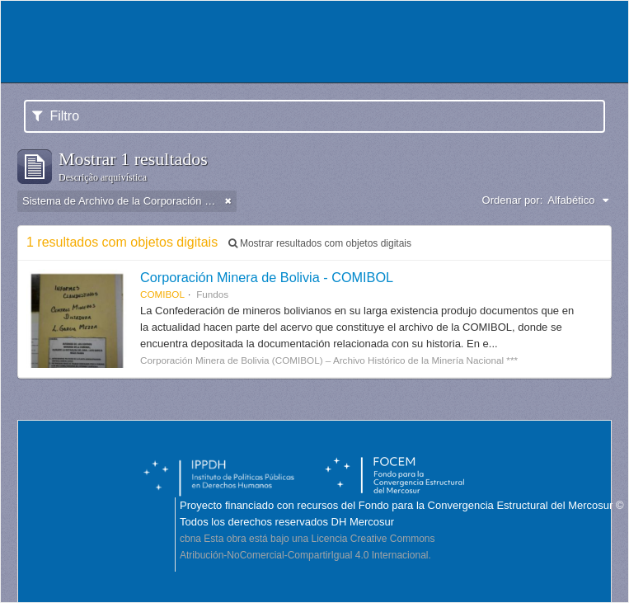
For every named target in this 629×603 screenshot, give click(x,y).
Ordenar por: (512, 200)
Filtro (55, 116)
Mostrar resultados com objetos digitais (319, 243)
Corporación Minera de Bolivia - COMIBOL (266, 277)
